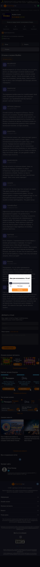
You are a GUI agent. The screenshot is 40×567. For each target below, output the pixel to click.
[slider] (10, 283)
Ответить (19, 290)
